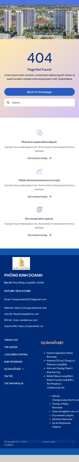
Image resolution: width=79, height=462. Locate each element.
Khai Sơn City (54, 372)
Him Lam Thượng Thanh (59, 368)
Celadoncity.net (55, 387)
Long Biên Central (35, 442)
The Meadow (53, 383)
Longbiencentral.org (64, 442)
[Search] (8, 102)
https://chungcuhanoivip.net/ (30, 307)
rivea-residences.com (25, 319)
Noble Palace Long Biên (59, 375)
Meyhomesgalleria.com (26, 313)
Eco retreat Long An (63, 415)
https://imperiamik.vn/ (30, 326)
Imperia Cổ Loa (55, 360)
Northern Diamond (62, 419)
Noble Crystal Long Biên (59, 379)
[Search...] (39, 102)
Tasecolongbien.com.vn (65, 411)
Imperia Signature (56, 352)
